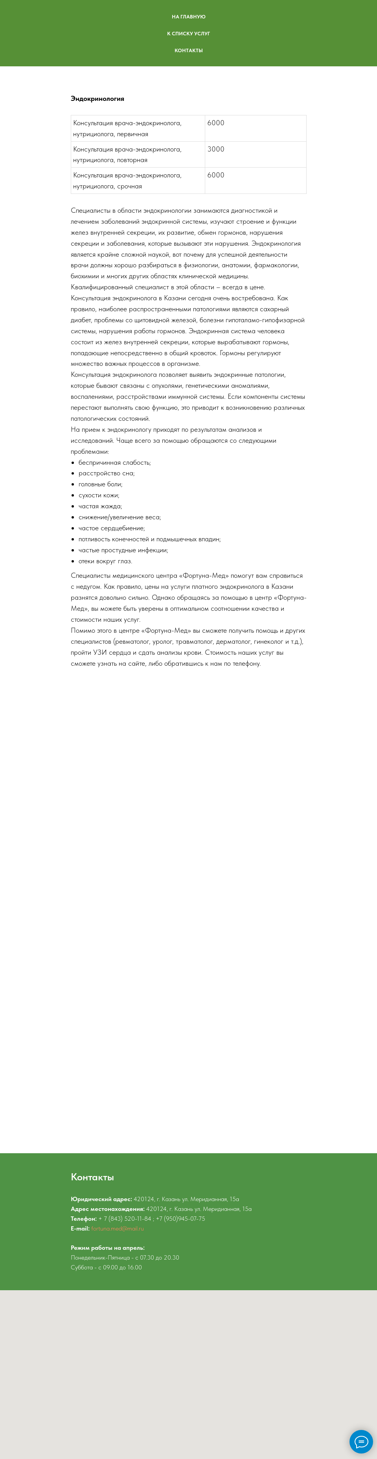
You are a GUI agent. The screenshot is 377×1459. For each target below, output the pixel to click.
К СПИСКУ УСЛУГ (188, 34)
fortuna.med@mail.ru (117, 1228)
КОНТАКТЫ (189, 50)
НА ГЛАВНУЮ (189, 17)
